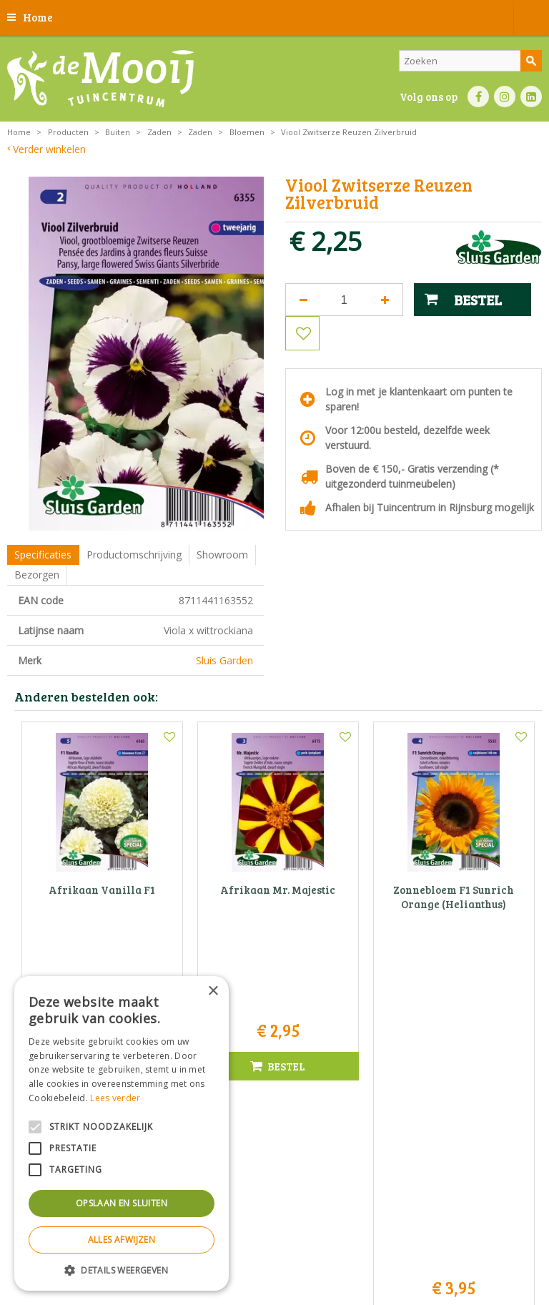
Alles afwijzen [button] (122, 1239)
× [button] (212, 991)
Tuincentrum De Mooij (274, 1060)
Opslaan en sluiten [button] (121, 1203)
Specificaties (42, 554)
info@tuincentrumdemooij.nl (278, 1121)
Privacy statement (272, 1244)
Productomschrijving (134, 554)
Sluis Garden (224, 660)
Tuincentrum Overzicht (310, 1269)
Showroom (222, 554)
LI (531, 96)
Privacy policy (489, 1244)
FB (478, 96)
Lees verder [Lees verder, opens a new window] (115, 1098)
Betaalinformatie (423, 1244)
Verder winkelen (49, 149)
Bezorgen (36, 574)
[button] (121, 1269)
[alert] (121, 1133)
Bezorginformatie (349, 1244)
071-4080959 (279, 1105)
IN (504, 96)
